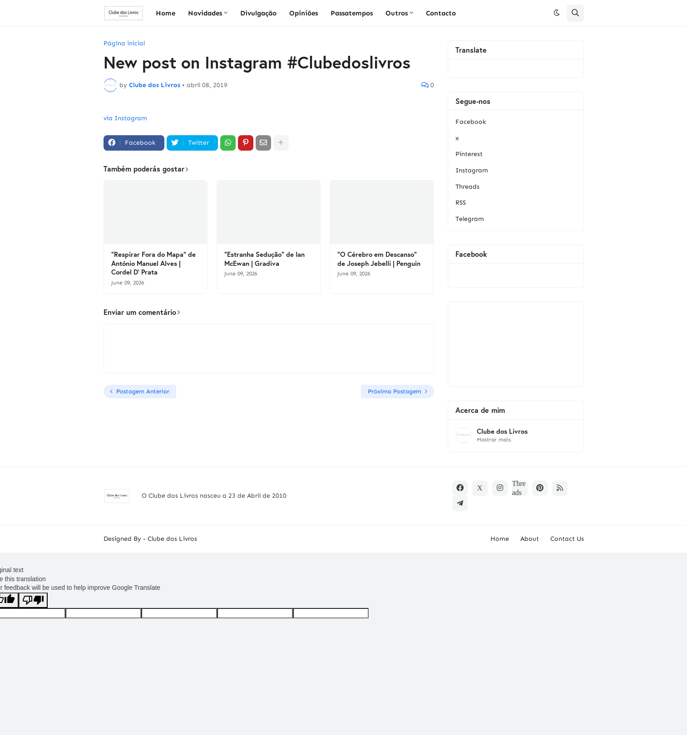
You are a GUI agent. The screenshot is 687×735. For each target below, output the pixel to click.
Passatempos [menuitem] (352, 13)
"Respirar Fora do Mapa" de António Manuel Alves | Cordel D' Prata (153, 263)
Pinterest (469, 154)
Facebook (470, 122)
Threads (467, 187)
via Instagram (125, 118)
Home (499, 539)
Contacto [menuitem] (441, 13)
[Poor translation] (33, 600)
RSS (460, 202)
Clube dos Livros (502, 431)
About (529, 539)
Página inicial (124, 43)
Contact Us (567, 539)
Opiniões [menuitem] (303, 13)
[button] (557, 13)
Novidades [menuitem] (205, 13)
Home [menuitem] (165, 13)
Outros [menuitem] (397, 13)
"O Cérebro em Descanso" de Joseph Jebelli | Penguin (378, 259)
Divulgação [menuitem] (258, 13)
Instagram (471, 170)
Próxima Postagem (394, 391)
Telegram (469, 219)
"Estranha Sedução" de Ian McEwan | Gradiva (264, 259)
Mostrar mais (494, 439)
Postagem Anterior (142, 391)
